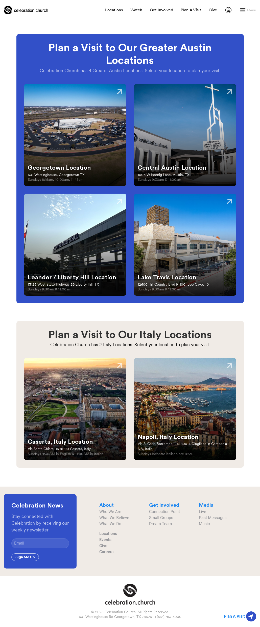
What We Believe (114, 517)
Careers (106, 551)
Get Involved (161, 10)
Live (202, 511)
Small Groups (161, 517)
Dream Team (160, 523)
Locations (108, 533)
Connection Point (164, 511)
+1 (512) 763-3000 (167, 617)
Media (206, 505)
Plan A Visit (191, 10)
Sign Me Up (25, 557)
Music (204, 523)
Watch (136, 10)
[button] (248, 10)
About (106, 505)
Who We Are (110, 511)
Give (213, 10)
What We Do (110, 523)
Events (105, 539)
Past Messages (213, 517)
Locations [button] (114, 10)
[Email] (40, 543)
